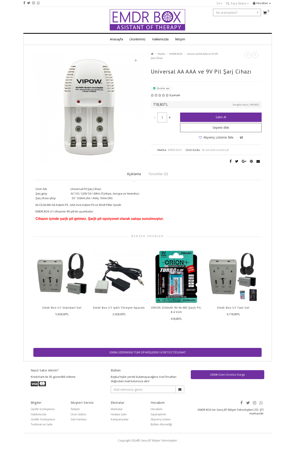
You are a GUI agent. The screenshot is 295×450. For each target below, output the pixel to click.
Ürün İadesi (78, 414)
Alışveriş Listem (161, 419)
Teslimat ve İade (42, 424)
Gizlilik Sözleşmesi (43, 419)
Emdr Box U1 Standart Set (62, 308)
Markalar (117, 409)
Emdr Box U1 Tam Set (233, 308)
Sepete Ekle (221, 127)
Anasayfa (116, 39)
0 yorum (174, 95)
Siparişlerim (158, 414)
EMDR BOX (175, 53)
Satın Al (221, 117)
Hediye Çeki (118, 414)
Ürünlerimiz (137, 39)
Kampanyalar (120, 419)
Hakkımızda (160, 39)
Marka (161, 53)
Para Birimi (237, 3)
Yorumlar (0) (158, 173)
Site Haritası (79, 419)
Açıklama (134, 173)
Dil (219, 3)
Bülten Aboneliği (161, 424)
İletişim (180, 39)
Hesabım (262, 3)
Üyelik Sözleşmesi (43, 409)
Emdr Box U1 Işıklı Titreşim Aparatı (119, 308)
